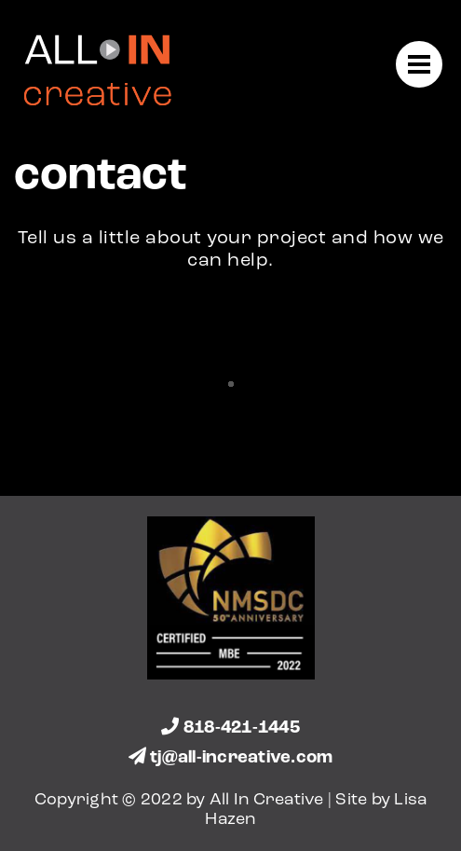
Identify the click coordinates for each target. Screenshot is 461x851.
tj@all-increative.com (231, 758)
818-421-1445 (230, 728)
